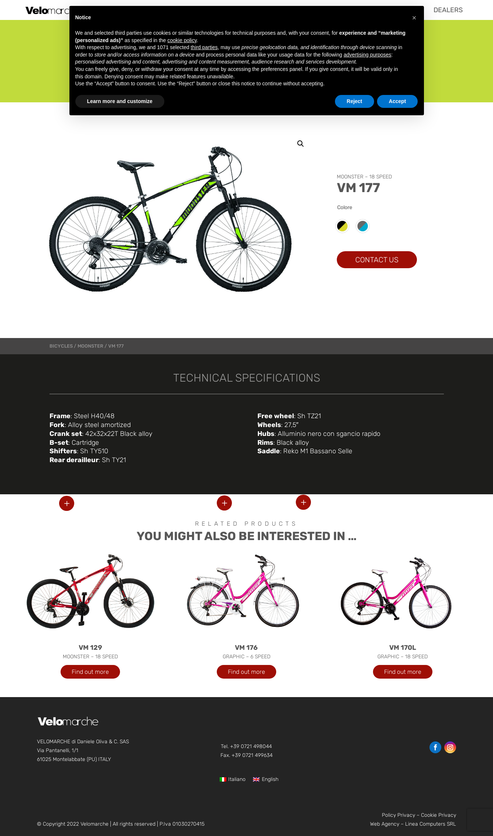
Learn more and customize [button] (120, 101)
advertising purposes (367, 55)
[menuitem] (448, 10)
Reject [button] (354, 101)
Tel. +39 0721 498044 (246, 746)
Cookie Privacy (438, 815)
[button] (300, 143)
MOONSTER (90, 346)
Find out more (90, 671)
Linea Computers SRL (430, 824)
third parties (204, 47)
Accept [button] (397, 101)
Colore (344, 207)
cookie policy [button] (181, 40)
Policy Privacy (398, 815)
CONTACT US (376, 259)
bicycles (61, 346)
